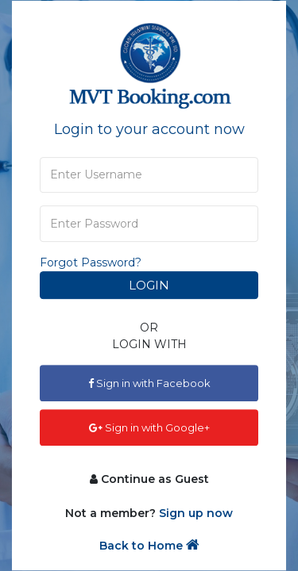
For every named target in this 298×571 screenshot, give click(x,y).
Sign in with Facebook (149, 383)
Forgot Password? (90, 262)
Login (149, 285)
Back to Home (149, 545)
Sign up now (196, 513)
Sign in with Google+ (149, 427)
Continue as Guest (149, 479)
